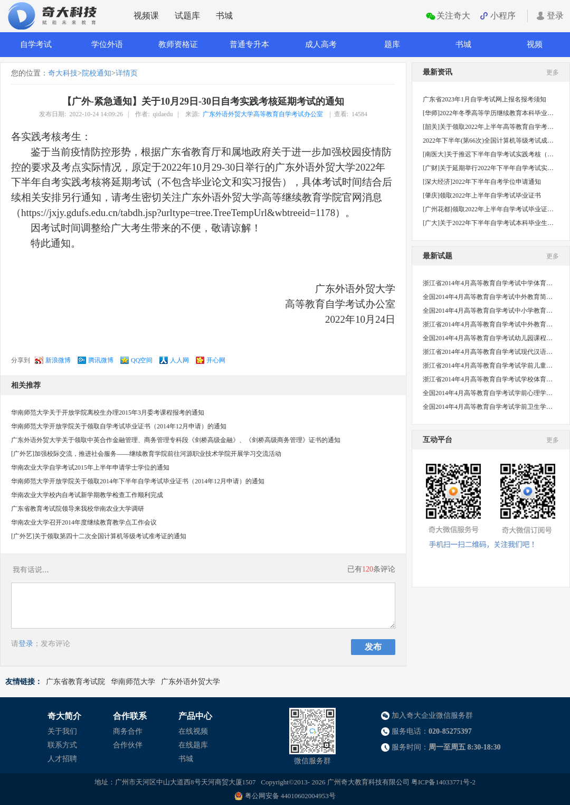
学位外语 (107, 44)
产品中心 (195, 716)
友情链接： (23, 682)
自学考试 (36, 44)
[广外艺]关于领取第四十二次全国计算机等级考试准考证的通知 (98, 536)
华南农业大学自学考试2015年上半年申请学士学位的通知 (90, 467)
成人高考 (321, 44)
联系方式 (62, 745)
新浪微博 (58, 360)
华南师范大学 (133, 682)
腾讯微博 (100, 360)
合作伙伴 (127, 745)
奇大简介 (64, 716)
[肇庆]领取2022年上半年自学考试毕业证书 (482, 195)
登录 (555, 15)
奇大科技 (63, 73)
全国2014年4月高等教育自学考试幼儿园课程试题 (488, 338)
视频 (535, 44)
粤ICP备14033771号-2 (443, 782)
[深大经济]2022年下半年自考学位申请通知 (482, 181)
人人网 (179, 360)
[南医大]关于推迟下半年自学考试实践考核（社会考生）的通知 (488, 154)
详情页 (127, 73)
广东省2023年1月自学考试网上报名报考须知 (484, 99)
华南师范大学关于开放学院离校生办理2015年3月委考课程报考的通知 (107, 412)
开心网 (215, 360)
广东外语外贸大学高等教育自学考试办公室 (263, 114)
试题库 (187, 15)
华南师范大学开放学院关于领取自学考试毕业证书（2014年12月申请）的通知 (118, 426)
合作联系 (130, 716)
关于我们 (62, 731)
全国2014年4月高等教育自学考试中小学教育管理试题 (488, 310)
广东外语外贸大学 (190, 682)
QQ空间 (142, 360)
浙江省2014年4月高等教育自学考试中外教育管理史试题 (488, 324)
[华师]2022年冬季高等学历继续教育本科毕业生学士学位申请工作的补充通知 (488, 113)
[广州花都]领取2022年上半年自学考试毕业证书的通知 (488, 209)
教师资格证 (178, 44)
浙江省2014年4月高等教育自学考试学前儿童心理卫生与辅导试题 (488, 365)
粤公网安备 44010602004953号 (290, 796)
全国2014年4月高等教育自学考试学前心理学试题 (488, 393)
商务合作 (127, 731)
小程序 (503, 15)
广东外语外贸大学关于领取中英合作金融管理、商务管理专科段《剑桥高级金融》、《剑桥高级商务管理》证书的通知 (175, 440)
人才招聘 (62, 759)
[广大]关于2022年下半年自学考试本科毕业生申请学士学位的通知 (488, 223)
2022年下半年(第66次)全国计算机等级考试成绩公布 (488, 140)
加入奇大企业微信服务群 (432, 715)
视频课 (146, 15)
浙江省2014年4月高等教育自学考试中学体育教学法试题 (488, 283)
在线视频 (193, 731)
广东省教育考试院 (75, 682)
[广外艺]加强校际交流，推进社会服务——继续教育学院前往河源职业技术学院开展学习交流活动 (146, 453)
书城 (224, 15)
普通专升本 (249, 44)
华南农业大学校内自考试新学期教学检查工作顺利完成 (87, 495)
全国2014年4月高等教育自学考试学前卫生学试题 (488, 406)
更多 (552, 72)
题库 (392, 44)
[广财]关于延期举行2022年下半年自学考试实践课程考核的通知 (488, 168)
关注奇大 (453, 15)
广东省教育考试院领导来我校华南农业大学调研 (77, 508)
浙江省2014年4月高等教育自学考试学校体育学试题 (488, 379)
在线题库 (193, 745)
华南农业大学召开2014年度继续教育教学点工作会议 (84, 522)
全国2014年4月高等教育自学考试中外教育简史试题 (488, 297)
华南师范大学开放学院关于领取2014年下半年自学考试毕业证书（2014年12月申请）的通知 (137, 481)
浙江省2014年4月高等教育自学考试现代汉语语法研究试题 (488, 351)
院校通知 (96, 73)
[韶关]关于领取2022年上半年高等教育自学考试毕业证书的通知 (488, 126)
